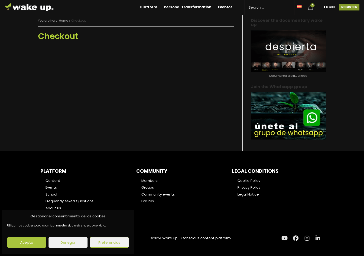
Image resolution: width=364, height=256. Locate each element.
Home (63, 20)
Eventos (225, 7)
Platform (148, 7)
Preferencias (109, 242)
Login (329, 7)
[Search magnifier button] (289, 5)
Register (349, 7)
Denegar (68, 242)
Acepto (26, 242)
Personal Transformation (187, 7)
